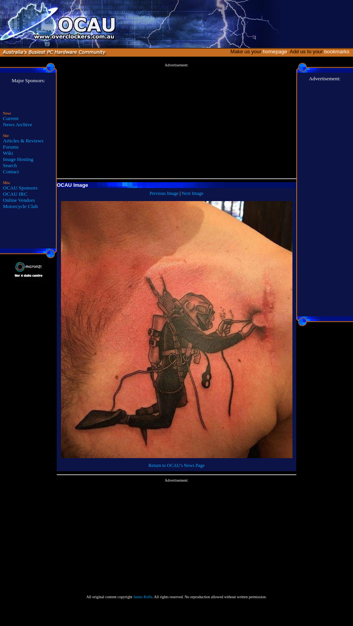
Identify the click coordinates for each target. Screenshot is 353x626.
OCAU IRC (15, 194)
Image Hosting (18, 159)
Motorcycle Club (20, 206)
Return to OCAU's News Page (176, 465)
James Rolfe (142, 597)
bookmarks (338, 51)
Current (11, 118)
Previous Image (164, 193)
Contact (11, 171)
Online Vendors (19, 200)
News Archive (17, 124)
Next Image (192, 193)
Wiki (8, 153)
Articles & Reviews (23, 141)
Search (10, 165)
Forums (11, 147)
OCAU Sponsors (20, 188)
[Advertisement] (176, 121)
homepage (275, 51)
